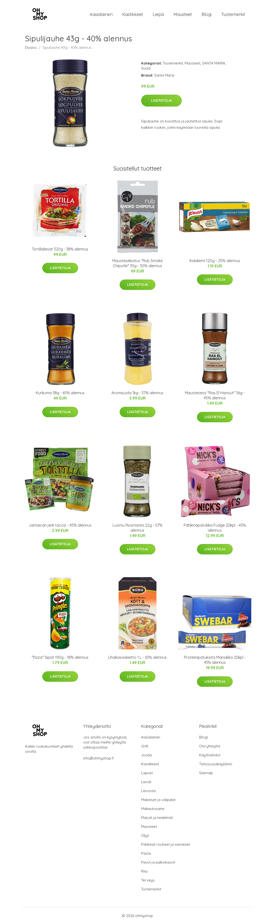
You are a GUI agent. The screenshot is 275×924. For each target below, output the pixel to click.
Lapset (147, 773)
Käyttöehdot (209, 755)
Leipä (158, 14)
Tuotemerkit (233, 14)
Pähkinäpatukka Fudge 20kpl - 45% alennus (215, 528)
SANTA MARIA (213, 63)
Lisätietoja (161, 100)
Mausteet (183, 14)
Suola (146, 68)
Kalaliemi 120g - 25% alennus (214, 260)
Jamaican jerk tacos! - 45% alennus (60, 525)
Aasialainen (101, 14)
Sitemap (206, 773)
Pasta (146, 853)
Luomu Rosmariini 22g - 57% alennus (137, 528)
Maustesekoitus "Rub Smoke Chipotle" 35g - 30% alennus (137, 263)
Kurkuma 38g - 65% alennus (60, 392)
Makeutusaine (152, 808)
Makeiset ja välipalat (158, 799)
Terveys (148, 880)
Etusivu (31, 47)
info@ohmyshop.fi (98, 758)
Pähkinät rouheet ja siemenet (165, 844)
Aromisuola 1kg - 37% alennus (137, 392)
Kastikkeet (132, 14)
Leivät (146, 782)
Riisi (144, 871)
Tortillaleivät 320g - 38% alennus (60, 249)
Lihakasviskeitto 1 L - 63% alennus (137, 657)
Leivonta (148, 790)
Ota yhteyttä (209, 746)
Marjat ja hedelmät (157, 817)
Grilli (144, 746)
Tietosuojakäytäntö (215, 764)
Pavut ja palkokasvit (158, 862)
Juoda (146, 755)
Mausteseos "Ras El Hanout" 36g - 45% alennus (215, 395)
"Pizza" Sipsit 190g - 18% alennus (60, 657)
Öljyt (145, 835)
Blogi (206, 14)
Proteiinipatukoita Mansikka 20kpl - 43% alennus (215, 660)
